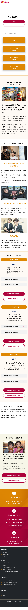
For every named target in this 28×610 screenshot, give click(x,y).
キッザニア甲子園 (14, 61)
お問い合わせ (5, 598)
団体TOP (4, 36)
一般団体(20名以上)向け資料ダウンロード (12, 574)
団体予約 (4, 590)
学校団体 (4, 568)
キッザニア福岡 (14, 70)
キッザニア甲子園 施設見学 (14, 525)
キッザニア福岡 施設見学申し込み (9, 587)
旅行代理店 (4, 577)
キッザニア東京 (14, 52)
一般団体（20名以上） (7, 572)
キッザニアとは (5, 566)
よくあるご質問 (5, 596)
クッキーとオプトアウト (14, 606)
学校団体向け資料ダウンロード (14, 22)
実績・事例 (4, 555)
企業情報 (9, 604)
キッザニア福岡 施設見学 (14, 528)
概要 (14, 43)
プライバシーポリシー (16, 604)
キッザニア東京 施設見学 (14, 522)
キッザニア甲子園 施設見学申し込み (9, 585)
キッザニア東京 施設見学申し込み (9, 583)
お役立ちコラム (5, 557)
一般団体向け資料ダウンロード (14, 27)
